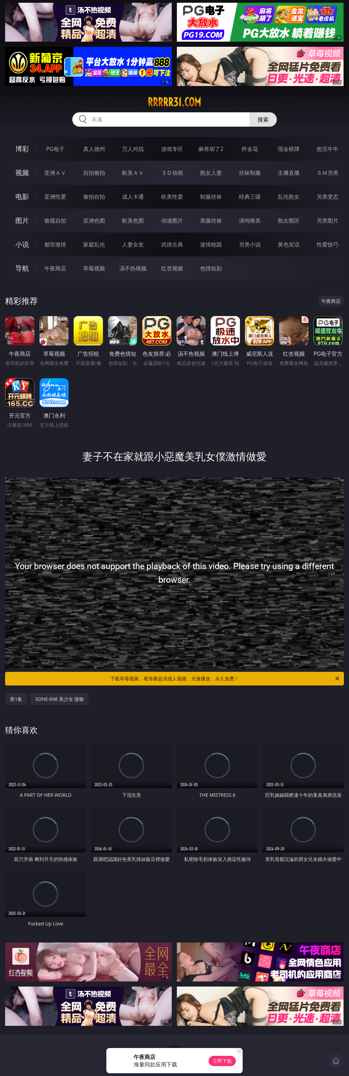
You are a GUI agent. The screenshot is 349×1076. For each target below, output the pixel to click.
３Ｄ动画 (172, 172)
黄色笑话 (289, 244)
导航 (22, 268)
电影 (22, 196)
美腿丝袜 (211, 220)
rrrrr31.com (174, 102)
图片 (22, 220)
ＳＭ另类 (327, 172)
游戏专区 (172, 149)
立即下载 (222, 1061)
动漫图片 (172, 220)
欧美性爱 (172, 196)
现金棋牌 (289, 149)
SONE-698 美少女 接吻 (59, 699)
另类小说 (250, 244)
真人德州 (94, 149)
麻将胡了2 (210, 149)
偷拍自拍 (94, 196)
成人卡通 (133, 196)
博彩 (22, 148)
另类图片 (327, 220)
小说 (22, 244)
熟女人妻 (211, 172)
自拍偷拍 (94, 172)
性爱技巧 (327, 244)
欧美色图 (133, 220)
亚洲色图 (94, 220)
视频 (22, 172)
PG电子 (55, 149)
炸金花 (250, 149)
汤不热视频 (133, 268)
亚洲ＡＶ (55, 172)
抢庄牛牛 (327, 149)
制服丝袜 (211, 196)
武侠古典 (172, 244)
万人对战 (133, 149)
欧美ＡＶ (133, 172)
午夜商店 (55, 268)
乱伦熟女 (289, 196)
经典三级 (250, 196)
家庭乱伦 (94, 244)
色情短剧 (211, 268)
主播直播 (289, 172)
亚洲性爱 (55, 196)
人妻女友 (133, 244)
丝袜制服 (250, 172)
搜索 (263, 119)
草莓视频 (94, 268)
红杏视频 (172, 268)
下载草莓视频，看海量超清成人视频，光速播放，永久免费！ (225, 679)
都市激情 (55, 244)
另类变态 (327, 196)
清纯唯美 (250, 220)
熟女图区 (289, 220)
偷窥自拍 (55, 220)
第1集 (16, 699)
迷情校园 (211, 244)
